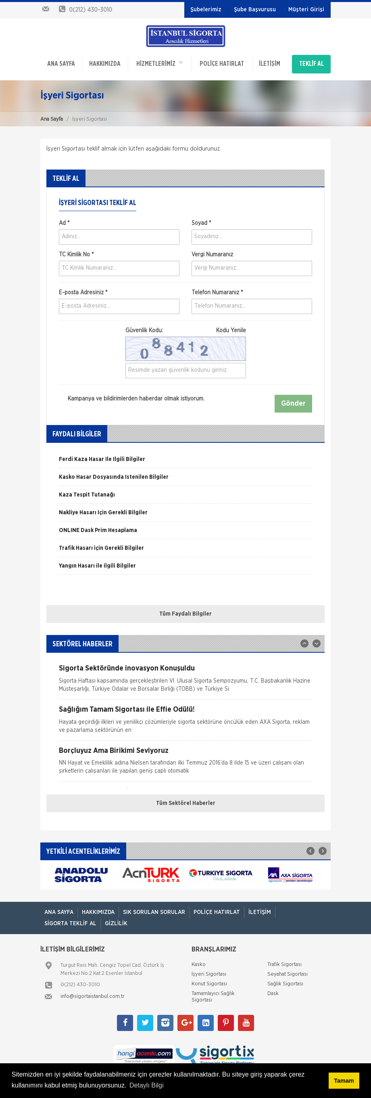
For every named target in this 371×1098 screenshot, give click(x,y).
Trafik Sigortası (284, 961)
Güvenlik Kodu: (185, 328)
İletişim (268, 63)
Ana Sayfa (51, 116)
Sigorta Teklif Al (70, 921)
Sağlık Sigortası (285, 981)
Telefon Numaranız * (217, 290)
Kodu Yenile (231, 328)
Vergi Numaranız (212, 252)
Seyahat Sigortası (287, 971)
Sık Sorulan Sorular (154, 910)
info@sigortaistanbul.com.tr (92, 993)
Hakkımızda (105, 63)
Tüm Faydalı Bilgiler (185, 611)
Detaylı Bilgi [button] (146, 1085)
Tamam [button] (344, 1080)
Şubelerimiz (205, 10)
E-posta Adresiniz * (83, 290)
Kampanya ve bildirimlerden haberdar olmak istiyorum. (131, 396)
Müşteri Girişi (306, 10)
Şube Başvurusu (255, 10)
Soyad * (201, 221)
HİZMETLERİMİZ (159, 62)
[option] (185, 459)
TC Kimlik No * (76, 252)
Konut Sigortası (209, 981)
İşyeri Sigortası (209, 971)
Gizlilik (116, 921)
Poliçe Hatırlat (221, 63)
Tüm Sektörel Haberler (185, 800)
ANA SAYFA (61, 63)
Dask (273, 990)
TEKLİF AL (311, 63)
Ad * (64, 221)
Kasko (199, 961)
